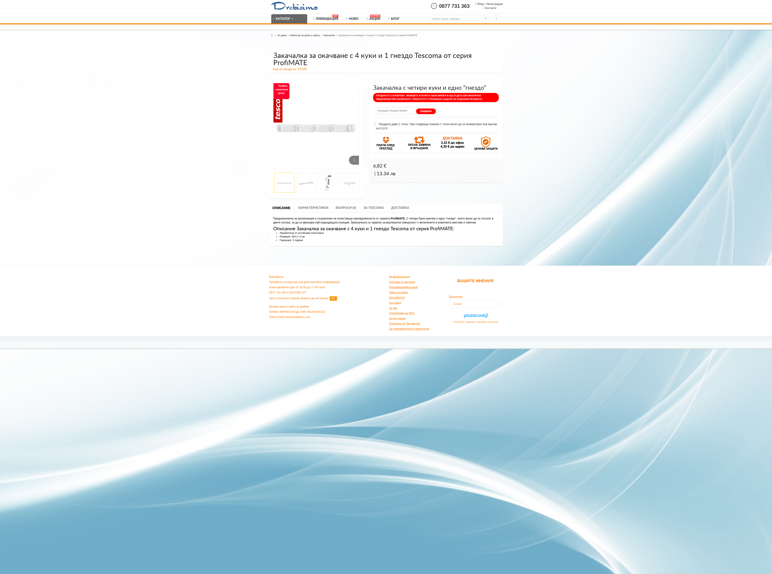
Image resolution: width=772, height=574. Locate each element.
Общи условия (398, 292)
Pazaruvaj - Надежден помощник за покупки (476, 322)
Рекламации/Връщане (403, 287)
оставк (395, 302)
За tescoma (374, 207)
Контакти (490, 8)
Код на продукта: (285, 69)
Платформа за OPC (402, 313)
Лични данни (397, 318)
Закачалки (329, 35)
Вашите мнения (475, 281)
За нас (393, 308)
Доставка (400, 207)
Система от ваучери (402, 282)
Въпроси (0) (346, 207)
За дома (281, 35)
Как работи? (397, 297)
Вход (480, 3)
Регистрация (495, 4)
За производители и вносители (409, 328)
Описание (281, 208)
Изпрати (425, 111)
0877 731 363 (454, 6)
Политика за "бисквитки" (405, 323)
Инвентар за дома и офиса (305, 35)
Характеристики (313, 207)
